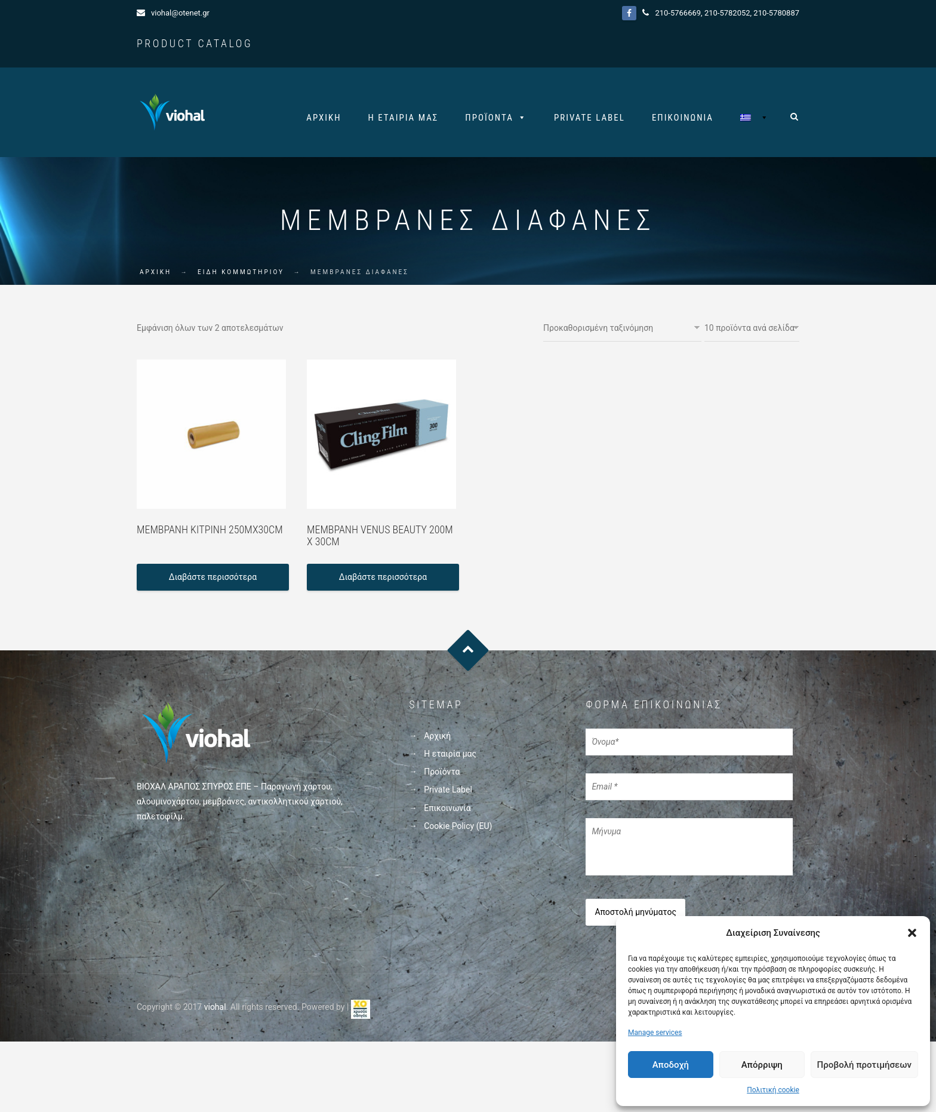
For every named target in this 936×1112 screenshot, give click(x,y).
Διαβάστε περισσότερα (213, 577)
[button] (912, 933)
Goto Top (468, 650)
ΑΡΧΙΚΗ (155, 272)
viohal (215, 1007)
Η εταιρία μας (403, 117)
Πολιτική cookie (773, 1090)
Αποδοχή (670, 1064)
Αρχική (323, 117)
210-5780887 (776, 12)
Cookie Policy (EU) (458, 826)
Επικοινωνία (682, 117)
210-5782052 (727, 12)
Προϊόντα (489, 117)
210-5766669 (678, 12)
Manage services (655, 1032)
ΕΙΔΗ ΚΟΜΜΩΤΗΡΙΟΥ (241, 272)
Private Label (589, 117)
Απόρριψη (762, 1064)
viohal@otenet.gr (180, 12)
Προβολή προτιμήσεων (864, 1064)
